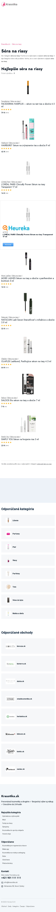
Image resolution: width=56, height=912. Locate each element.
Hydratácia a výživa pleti (10, 816)
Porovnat (8, 245)
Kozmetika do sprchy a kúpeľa (13, 830)
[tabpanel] (28, 258)
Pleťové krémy (7, 863)
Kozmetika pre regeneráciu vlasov (14, 845)
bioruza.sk (21, 646)
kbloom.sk (21, 734)
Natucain (4, 317)
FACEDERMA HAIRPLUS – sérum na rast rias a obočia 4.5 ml (28, 105)
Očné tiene (6, 860)
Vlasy (15, 560)
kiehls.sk (20, 752)
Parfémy (16, 574)
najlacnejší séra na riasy (44, 464)
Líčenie (15, 520)
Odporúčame (30, 906)
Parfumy (16, 534)
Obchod (4, 906)
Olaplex (4, 359)
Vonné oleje (6, 834)
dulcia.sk (20, 681)
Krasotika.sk (5, 44)
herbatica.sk (22, 716)
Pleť (14, 547)
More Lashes (6, 276)
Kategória (16, 906)
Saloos (3, 398)
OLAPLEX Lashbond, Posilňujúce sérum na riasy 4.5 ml (26, 361)
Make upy (5, 849)
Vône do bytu (18, 600)
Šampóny (5, 827)
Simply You (5, 437)
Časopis (22, 906)
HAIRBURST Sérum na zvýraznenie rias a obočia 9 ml (25, 145)
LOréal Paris (5, 182)
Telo (14, 587)
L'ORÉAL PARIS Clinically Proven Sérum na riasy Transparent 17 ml (23, 186)
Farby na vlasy (7, 823)
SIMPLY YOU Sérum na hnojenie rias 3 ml (20, 439)
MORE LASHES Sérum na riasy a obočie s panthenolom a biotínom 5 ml (27, 279)
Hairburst (4, 143)
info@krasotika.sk (11, 882)
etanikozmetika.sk (24, 699)
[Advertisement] (28, 25)
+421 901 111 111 (11, 877)
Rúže (4, 856)
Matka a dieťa (18, 613)
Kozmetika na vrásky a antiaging (13, 853)
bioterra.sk (21, 664)
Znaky (9, 906)
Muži (4, 820)
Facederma (5, 101)
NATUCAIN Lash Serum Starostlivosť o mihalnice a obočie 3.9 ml (27, 321)
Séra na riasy (16, 44)
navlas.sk (21, 769)
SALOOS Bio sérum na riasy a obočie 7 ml (20, 400)
